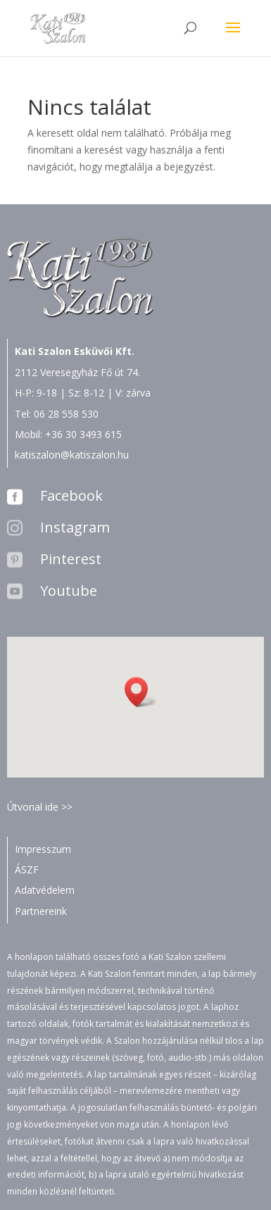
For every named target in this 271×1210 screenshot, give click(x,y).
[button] (141, 692)
